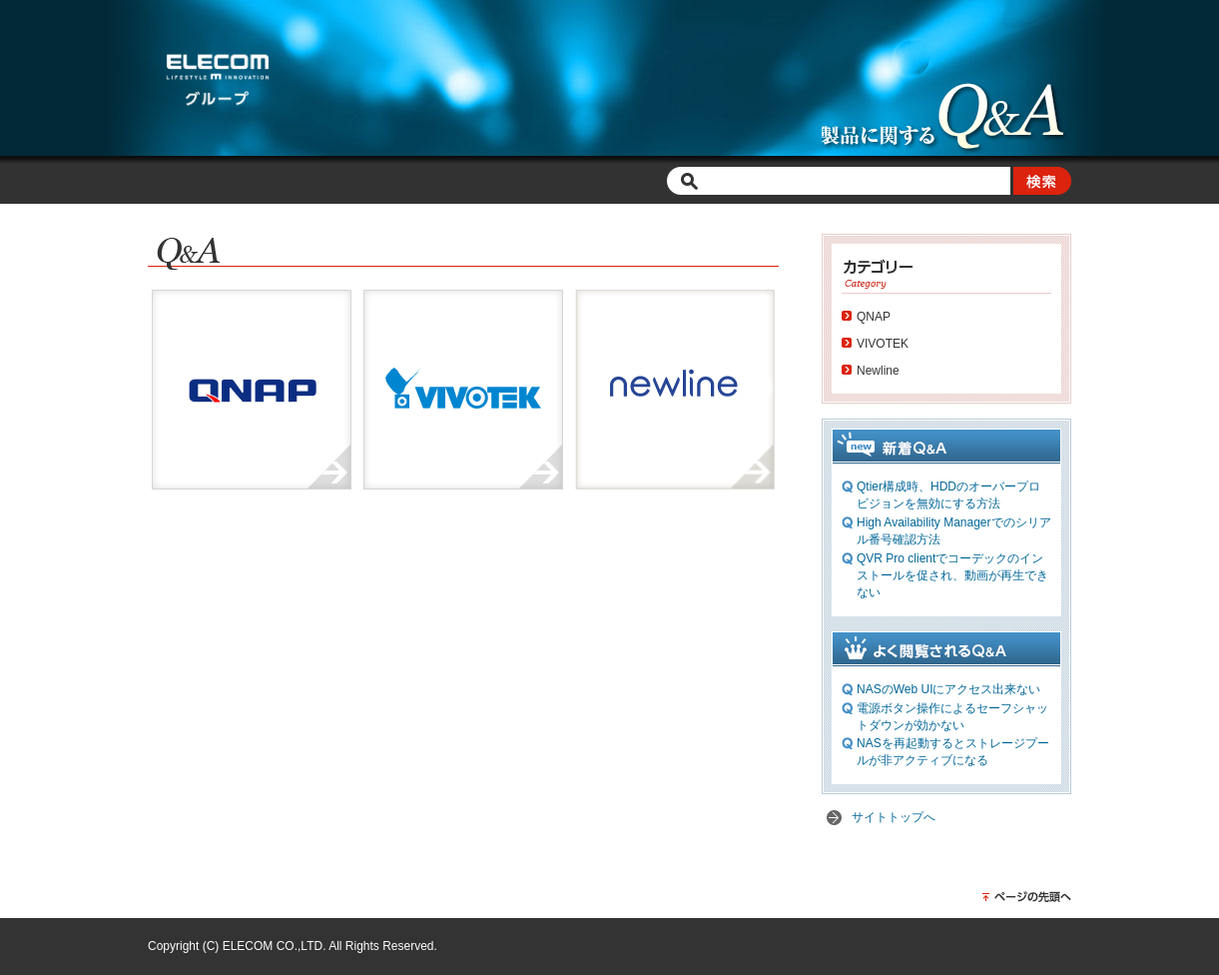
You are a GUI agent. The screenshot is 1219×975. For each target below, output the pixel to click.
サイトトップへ (893, 817)
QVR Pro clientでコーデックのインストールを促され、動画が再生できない (952, 575)
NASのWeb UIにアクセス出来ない (948, 689)
